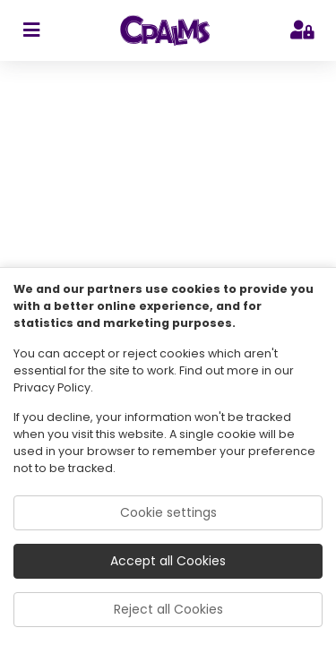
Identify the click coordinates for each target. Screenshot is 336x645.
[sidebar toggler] (31, 30)
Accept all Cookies (168, 561)
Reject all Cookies (168, 609)
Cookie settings (168, 512)
